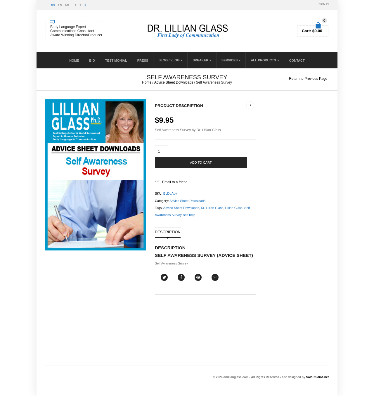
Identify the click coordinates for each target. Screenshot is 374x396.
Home (74, 60)
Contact (297, 60)
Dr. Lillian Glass (212, 208)
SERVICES (229, 60)
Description (168, 232)
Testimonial (116, 60)
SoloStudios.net (317, 377)
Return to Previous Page (308, 79)
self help (189, 215)
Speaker (200, 60)
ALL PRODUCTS (263, 60)
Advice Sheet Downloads (173, 82)
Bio (92, 60)
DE (67, 4)
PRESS (142, 60)
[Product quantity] (161, 151)
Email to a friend (175, 182)
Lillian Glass (233, 208)
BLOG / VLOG (168, 60)
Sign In (323, 4)
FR (60, 4)
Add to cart (201, 162)
